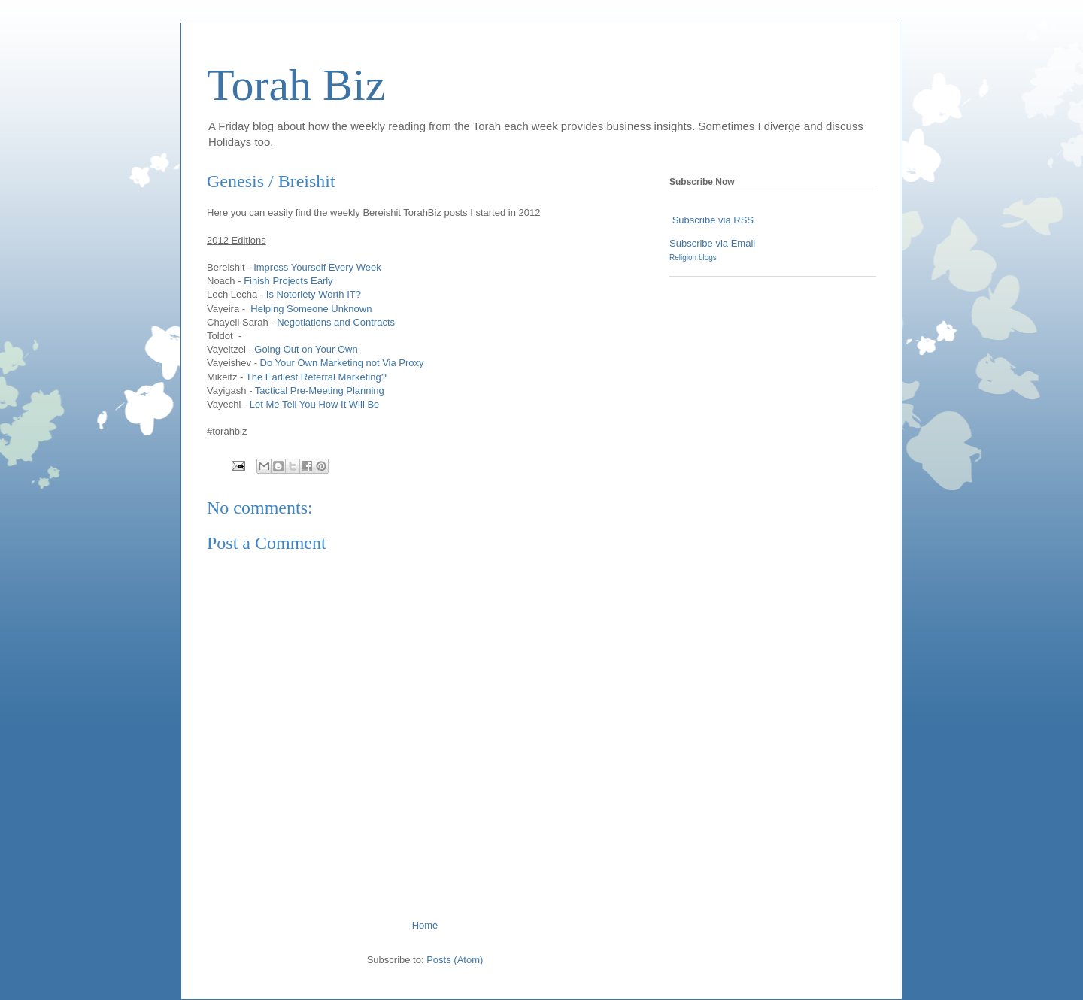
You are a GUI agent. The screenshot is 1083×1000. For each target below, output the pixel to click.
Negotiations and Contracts (336, 322)
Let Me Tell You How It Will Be (314, 404)
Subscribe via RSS (713, 220)
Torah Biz (296, 85)
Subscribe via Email (712, 243)
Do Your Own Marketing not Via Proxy (342, 362)
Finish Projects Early (288, 280)
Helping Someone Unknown (311, 308)
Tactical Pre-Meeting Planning (319, 390)
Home (425, 925)
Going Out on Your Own (305, 349)
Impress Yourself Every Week (317, 267)
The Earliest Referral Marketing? (316, 377)
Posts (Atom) (454, 959)
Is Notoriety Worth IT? (313, 294)
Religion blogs (693, 257)
